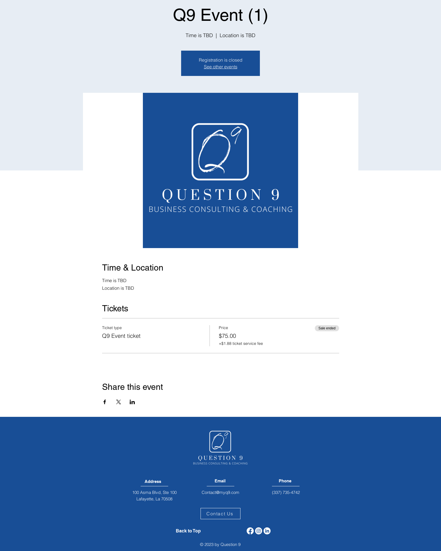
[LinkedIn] (267, 530)
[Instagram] (258, 530)
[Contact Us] (220, 513)
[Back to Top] (188, 531)
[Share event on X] (118, 402)
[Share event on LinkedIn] (132, 402)
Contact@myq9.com (220, 492)
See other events (220, 66)
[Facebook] (250, 530)
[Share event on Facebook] (104, 402)
